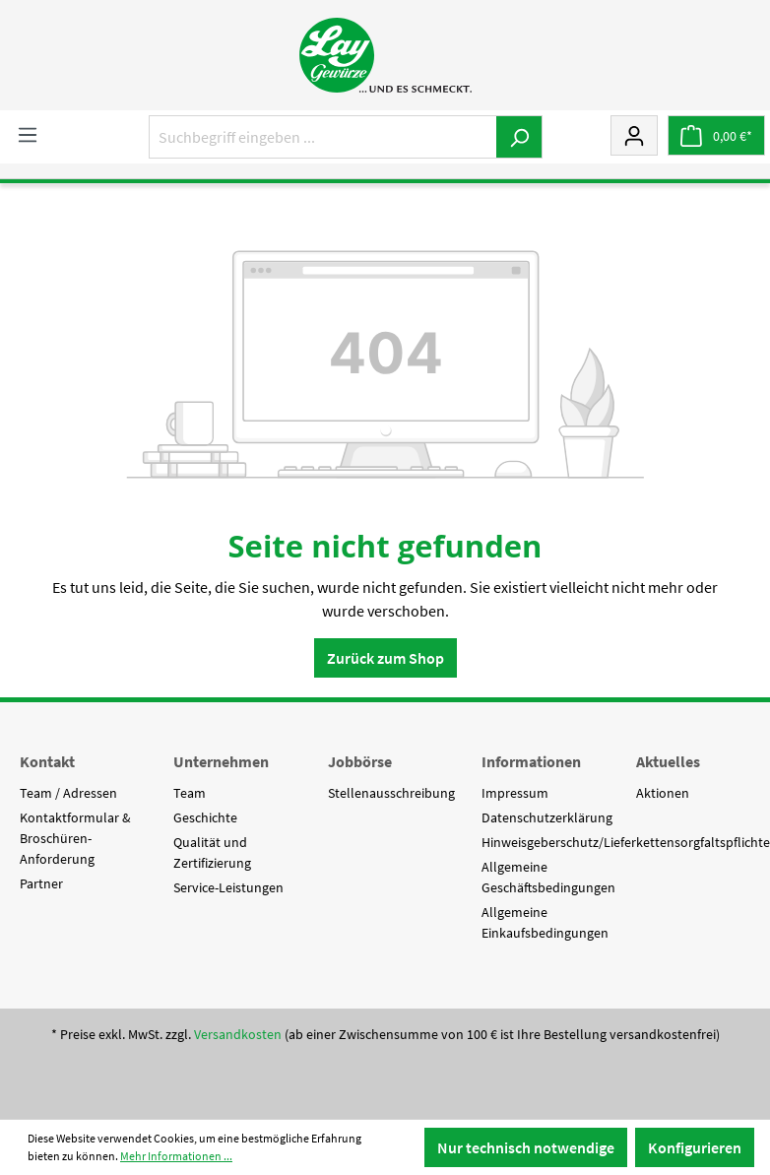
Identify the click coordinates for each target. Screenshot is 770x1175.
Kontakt (47, 761)
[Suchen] (519, 137)
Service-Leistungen (228, 887)
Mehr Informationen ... (176, 1155)
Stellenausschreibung (391, 793)
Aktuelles (668, 761)
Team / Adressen (68, 793)
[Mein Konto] (634, 135)
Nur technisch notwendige (525, 1147)
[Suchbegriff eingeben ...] (323, 137)
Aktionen (662, 793)
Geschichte (205, 817)
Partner (41, 883)
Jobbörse (360, 761)
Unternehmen (221, 761)
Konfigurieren (694, 1147)
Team (189, 793)
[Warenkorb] (716, 135)
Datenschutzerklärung (546, 817)
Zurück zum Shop (385, 658)
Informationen (531, 761)
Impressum (514, 793)
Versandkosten (238, 1034)
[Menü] (27, 134)
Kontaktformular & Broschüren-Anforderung (75, 838)
